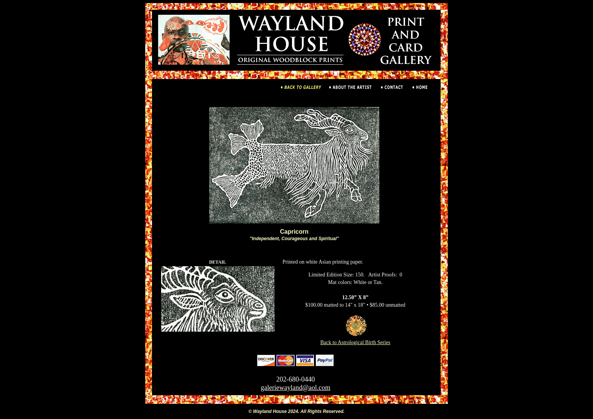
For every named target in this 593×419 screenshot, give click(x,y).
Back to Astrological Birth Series (355, 339)
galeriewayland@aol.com (296, 387)
